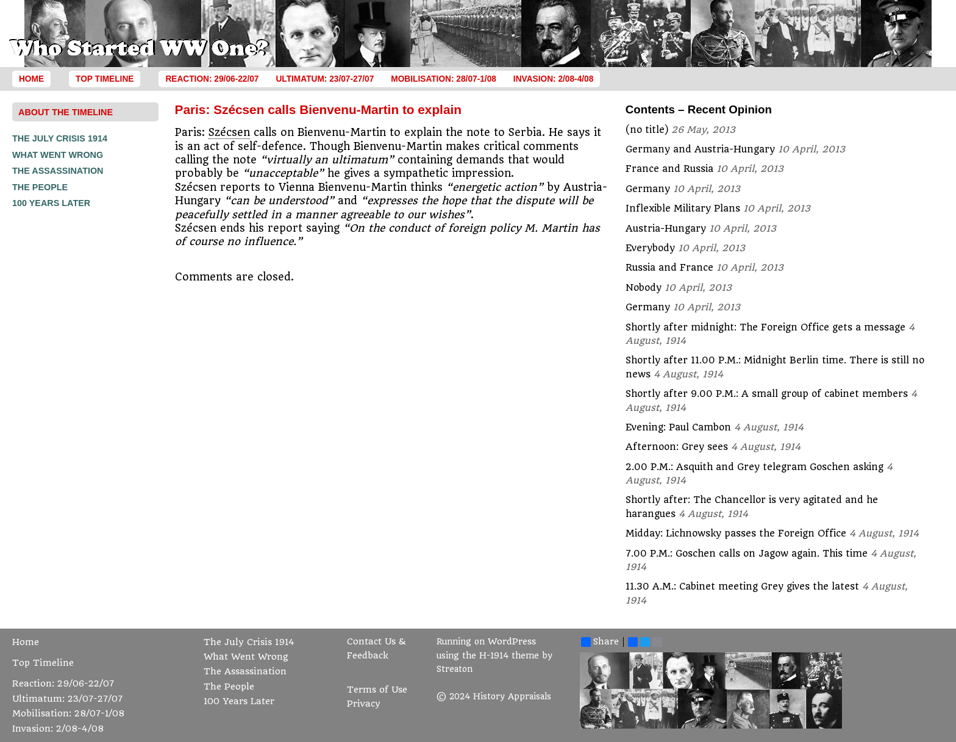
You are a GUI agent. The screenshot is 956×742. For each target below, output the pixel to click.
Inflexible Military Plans (683, 208)
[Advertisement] (61, 395)
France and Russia (669, 168)
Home (31, 79)
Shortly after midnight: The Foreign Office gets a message (765, 327)
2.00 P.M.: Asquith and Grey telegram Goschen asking (754, 467)
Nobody (644, 287)
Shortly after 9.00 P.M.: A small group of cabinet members (767, 393)
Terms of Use (377, 690)
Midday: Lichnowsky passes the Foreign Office (736, 533)
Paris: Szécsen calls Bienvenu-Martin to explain (318, 109)
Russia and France (669, 267)
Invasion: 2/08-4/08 (553, 79)
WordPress (512, 642)
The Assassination (58, 171)
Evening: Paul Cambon (678, 427)
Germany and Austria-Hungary (700, 149)
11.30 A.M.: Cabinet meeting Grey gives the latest (742, 586)
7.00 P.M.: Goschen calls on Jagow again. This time (747, 553)
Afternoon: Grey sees (677, 446)
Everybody (650, 248)
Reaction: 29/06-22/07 (212, 79)
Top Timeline (105, 79)
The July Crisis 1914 (59, 138)
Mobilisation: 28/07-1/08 (443, 79)
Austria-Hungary (666, 228)
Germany (648, 189)
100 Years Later (51, 203)
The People (40, 187)
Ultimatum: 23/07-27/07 (325, 79)
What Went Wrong (57, 155)
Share (600, 642)
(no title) (647, 129)
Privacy (363, 704)
